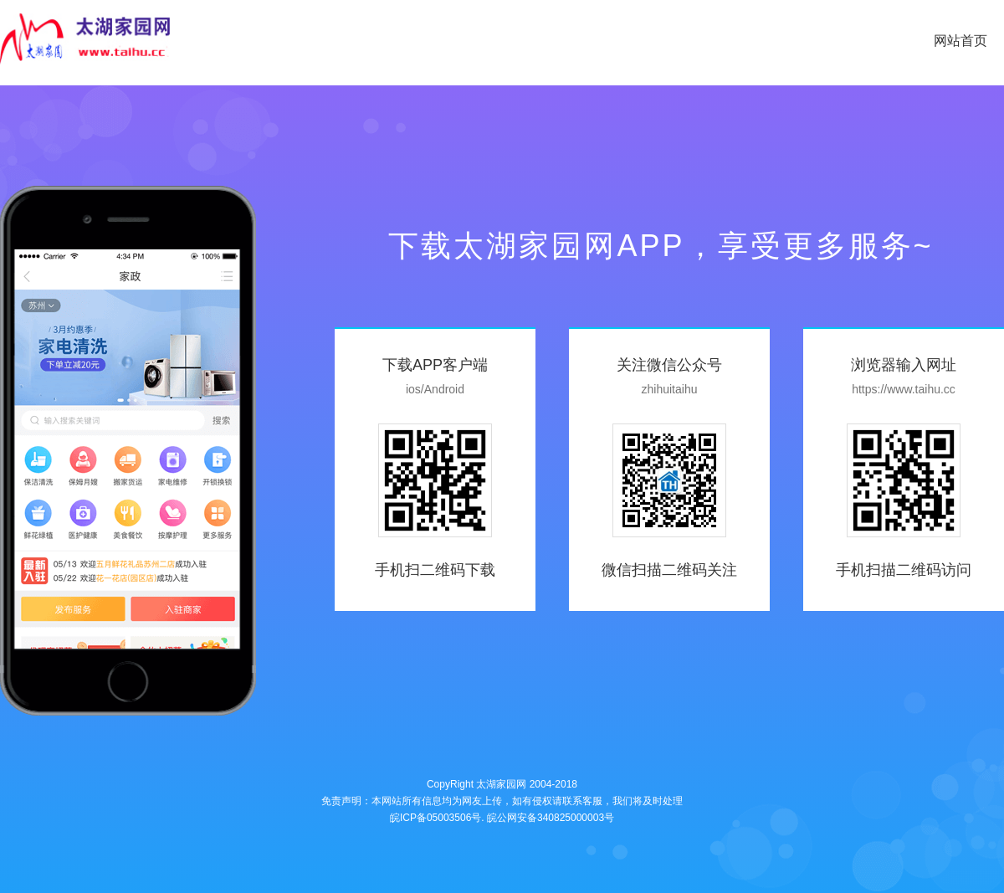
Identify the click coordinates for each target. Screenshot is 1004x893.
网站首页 (960, 40)
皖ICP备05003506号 (435, 818)
